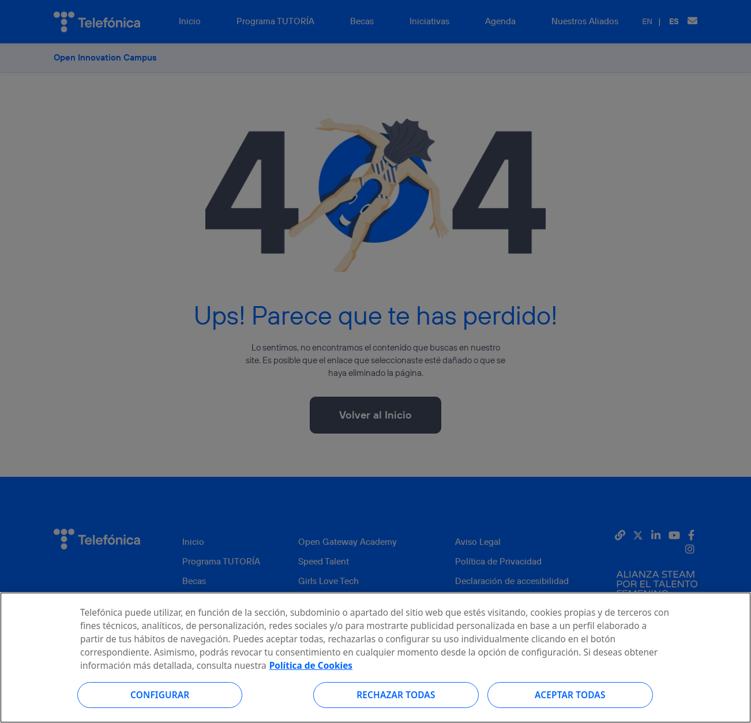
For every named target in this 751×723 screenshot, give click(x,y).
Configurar (159, 709)
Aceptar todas (570, 709)
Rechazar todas (395, 709)
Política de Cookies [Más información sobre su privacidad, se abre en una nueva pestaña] (310, 679)
